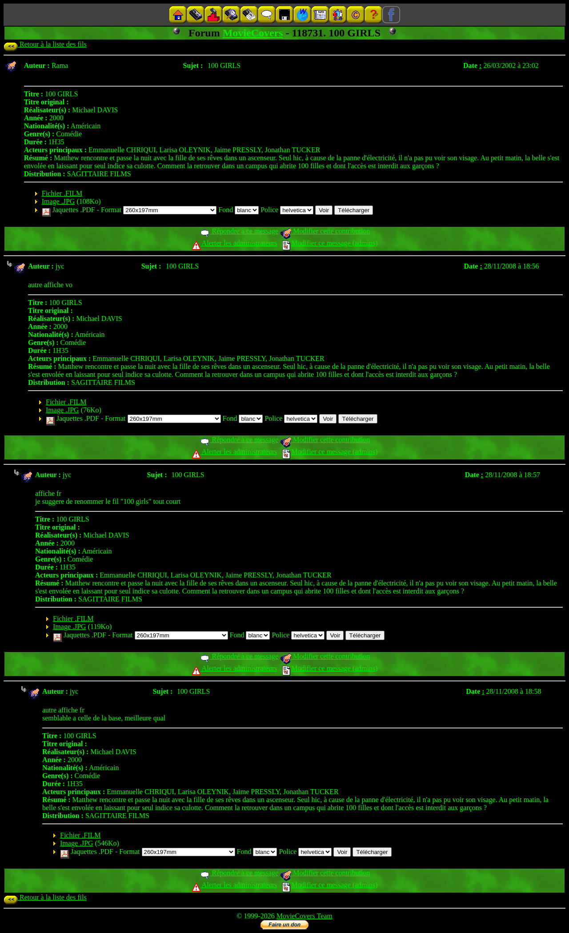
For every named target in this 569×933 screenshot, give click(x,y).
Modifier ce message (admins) (329, 243)
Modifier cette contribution (325, 231)
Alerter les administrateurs (234, 243)
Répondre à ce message (239, 231)
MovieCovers (253, 33)
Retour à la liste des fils (45, 44)
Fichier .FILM (62, 193)
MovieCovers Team (304, 916)
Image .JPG (58, 201)
